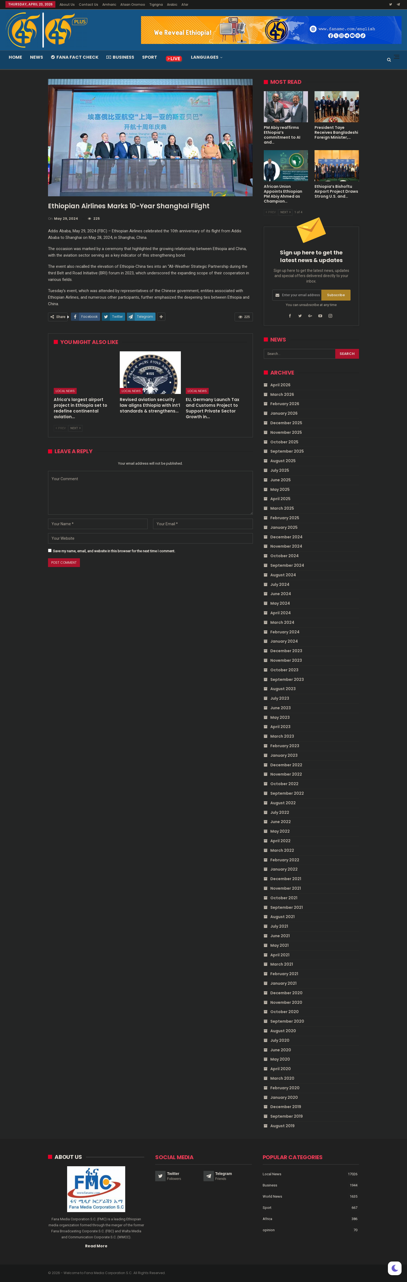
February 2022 (284, 860)
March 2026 (282, 394)
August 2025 (283, 461)
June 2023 (280, 708)
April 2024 (280, 613)
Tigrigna (156, 4)
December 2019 (285, 1106)
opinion (269, 1230)
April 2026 (280, 385)
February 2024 (285, 632)
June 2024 (280, 594)
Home (15, 57)
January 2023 (284, 755)
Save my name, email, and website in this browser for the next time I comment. (114, 551)
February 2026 (284, 403)
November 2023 (286, 660)
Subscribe (336, 295)
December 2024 (286, 537)
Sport (149, 57)
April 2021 (279, 955)
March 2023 (282, 736)
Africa (267, 1218)
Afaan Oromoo (132, 4)
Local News (65, 391)
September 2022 (287, 793)
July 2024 (279, 584)
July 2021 (279, 926)
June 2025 (280, 480)
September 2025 (287, 451)
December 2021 (285, 879)
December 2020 (286, 993)
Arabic (172, 4)
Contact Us (88, 4)
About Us (67, 4)
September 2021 (286, 907)
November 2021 (285, 888)
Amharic (109, 4)
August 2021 (282, 916)
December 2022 (286, 765)
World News (272, 1196)
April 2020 (280, 1069)
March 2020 (282, 1078)
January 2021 (283, 983)
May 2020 (280, 1059)
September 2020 (287, 1021)
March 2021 (281, 964)
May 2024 (280, 603)
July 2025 (279, 470)
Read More (96, 1245)
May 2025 (280, 489)
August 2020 (283, 1031)
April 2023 (280, 726)
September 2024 (287, 565)
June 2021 (280, 936)
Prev (61, 428)
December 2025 (286, 423)
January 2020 (284, 1097)
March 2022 (282, 850)
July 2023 (279, 698)
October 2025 (284, 442)
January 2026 (284, 413)
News (36, 57)
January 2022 (284, 869)
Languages (205, 57)
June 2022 (280, 821)
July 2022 (279, 812)
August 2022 (283, 803)
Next (75, 428)
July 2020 (279, 1040)
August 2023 (283, 689)
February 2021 (284, 974)
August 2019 (282, 1126)
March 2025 (282, 508)
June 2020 (280, 1050)
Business (120, 57)
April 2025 (280, 498)
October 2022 (284, 784)
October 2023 (284, 670)
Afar (184, 4)
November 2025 (286, 432)
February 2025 (284, 518)
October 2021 (283, 898)
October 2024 (284, 556)
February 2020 (285, 1088)
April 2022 (280, 841)
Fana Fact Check (74, 57)
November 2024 (286, 546)
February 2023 (284, 746)
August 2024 (283, 575)
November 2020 (286, 1002)
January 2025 (284, 527)
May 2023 (280, 717)
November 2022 (286, 774)
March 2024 (282, 622)
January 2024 (284, 641)
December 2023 (286, 651)
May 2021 (279, 945)
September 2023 (287, 679)
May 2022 (280, 831)
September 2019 (286, 1116)
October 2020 (284, 1011)
